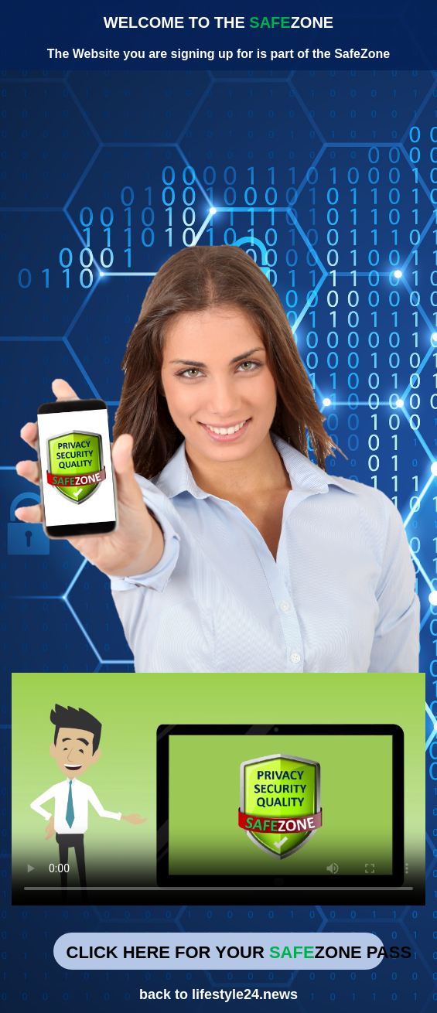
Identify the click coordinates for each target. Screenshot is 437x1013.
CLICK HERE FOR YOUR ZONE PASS (225, 952)
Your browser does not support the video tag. (218, 789)
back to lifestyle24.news (218, 994)
